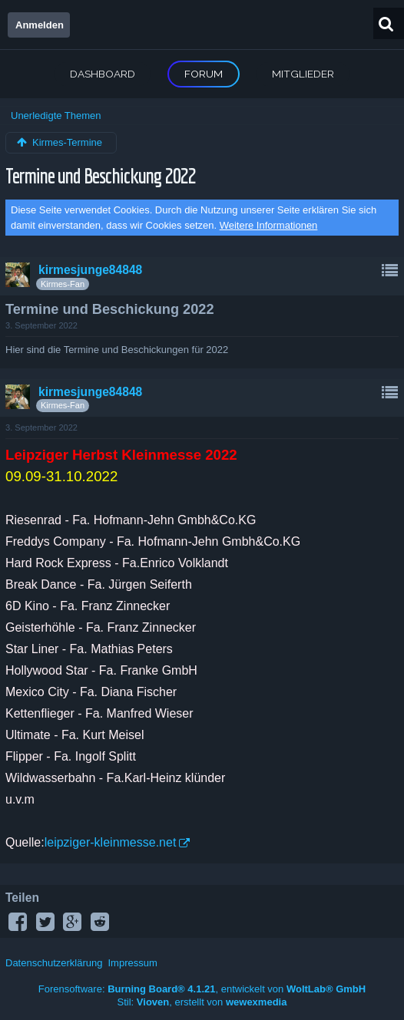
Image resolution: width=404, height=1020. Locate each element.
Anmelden (39, 25)
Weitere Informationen (269, 225)
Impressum (132, 963)
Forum (203, 74)
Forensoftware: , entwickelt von (202, 989)
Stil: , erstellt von (202, 1002)
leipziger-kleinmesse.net (111, 842)
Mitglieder (303, 74)
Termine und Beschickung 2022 (100, 175)
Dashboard (102, 74)
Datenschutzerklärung (53, 963)
